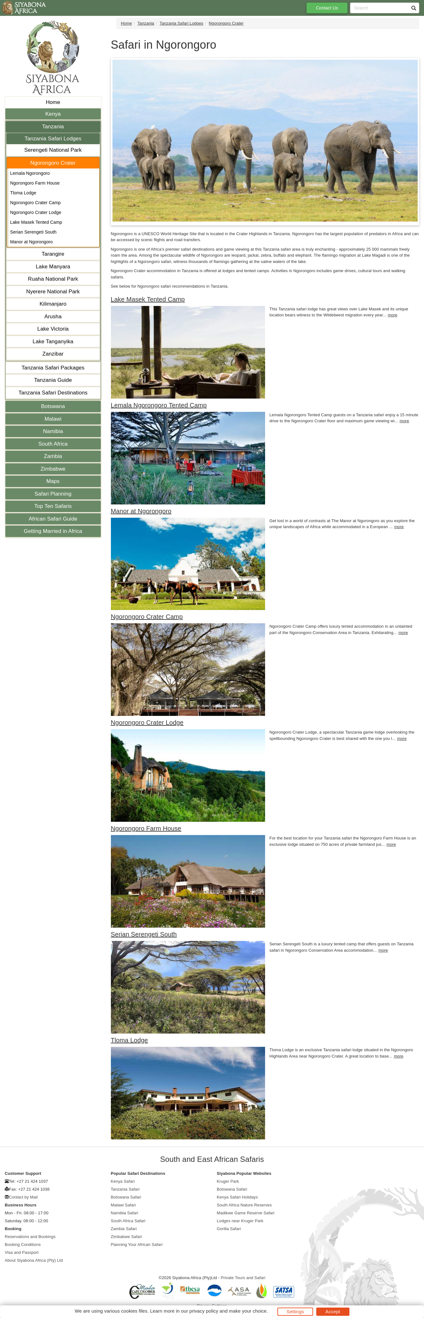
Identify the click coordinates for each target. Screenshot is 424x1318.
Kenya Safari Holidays (237, 1197)
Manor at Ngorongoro (31, 241)
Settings (295, 1311)
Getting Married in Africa (53, 531)
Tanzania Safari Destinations (53, 393)
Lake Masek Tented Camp (36, 222)
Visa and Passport (22, 1252)
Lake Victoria (53, 329)
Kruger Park (228, 1181)
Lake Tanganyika (53, 342)
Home (53, 102)
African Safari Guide (53, 519)
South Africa (53, 444)
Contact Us (327, 7)
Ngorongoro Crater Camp (35, 202)
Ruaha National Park (53, 279)
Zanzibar (53, 354)
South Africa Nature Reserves (244, 1205)
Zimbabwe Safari (126, 1236)
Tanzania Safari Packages (52, 368)
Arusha (53, 317)
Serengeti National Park (53, 150)
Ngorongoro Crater (53, 163)
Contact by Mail (23, 1197)
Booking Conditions (23, 1244)
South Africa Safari (128, 1220)
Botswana (53, 406)
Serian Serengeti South (33, 232)
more (392, 315)
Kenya (53, 114)
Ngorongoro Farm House (35, 183)
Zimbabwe (52, 469)
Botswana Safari (126, 1197)
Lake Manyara (53, 267)
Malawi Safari (123, 1205)
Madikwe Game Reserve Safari (246, 1213)
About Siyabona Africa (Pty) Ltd (34, 1260)
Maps (53, 481)
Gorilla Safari (229, 1228)
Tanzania (53, 127)
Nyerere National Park (53, 292)
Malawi (53, 419)
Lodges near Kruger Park (240, 1220)
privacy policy (203, 1311)
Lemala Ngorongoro (30, 173)
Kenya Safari (123, 1181)
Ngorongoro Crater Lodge (35, 212)
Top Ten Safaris (53, 506)
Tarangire (53, 254)
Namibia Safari (124, 1213)
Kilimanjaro (52, 304)
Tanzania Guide (53, 380)
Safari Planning (52, 494)
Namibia (53, 431)
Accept (332, 1311)
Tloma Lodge (23, 192)
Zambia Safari (124, 1228)
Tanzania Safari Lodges (53, 139)
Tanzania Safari (125, 1189)
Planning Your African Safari (137, 1244)
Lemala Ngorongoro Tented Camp (159, 405)
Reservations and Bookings (30, 1236)
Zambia (53, 456)
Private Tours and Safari (243, 1277)
